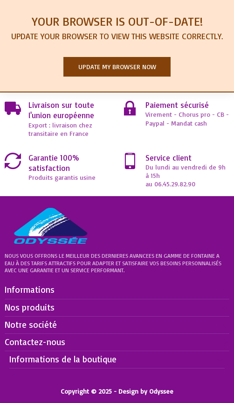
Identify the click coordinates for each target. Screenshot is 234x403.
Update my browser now (117, 67)
